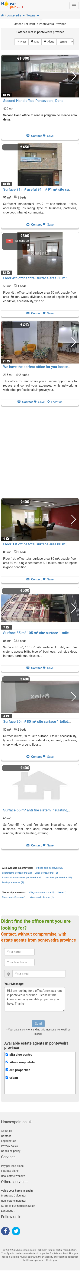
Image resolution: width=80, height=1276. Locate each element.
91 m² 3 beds (14, 197)
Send (38, 1023)
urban (13, 1078)
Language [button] (8, 1210)
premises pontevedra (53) (58, 877)
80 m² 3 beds (14, 552)
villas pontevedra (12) (46, 872)
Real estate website (13, 1175)
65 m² (7, 818)
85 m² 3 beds (14, 641)
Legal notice (8, 1140)
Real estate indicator (13, 1200)
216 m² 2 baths (16, 375)
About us (6, 1130)
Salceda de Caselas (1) (14, 897)
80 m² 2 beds (14, 729)
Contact (6, 1136)
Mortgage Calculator (13, 1195)
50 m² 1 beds (14, 286)
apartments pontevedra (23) (17, 872)
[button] (23, 16)
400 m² (8, 108)
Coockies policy (10, 1150)
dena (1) (62, 892)
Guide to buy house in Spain (18, 1205)
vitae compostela (22, 1062)
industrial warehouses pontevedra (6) (21, 877)
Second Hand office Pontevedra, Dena (33, 101)
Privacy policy (9, 1146)
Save (48, 136)
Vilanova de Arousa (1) (42, 897)
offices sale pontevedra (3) (50, 868)
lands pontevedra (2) (13, 882)
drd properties (19, 1070)
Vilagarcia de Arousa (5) (41, 892)
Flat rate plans (10, 1170)
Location (55, 402)
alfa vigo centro (20, 1055)
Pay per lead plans (12, 1165)
